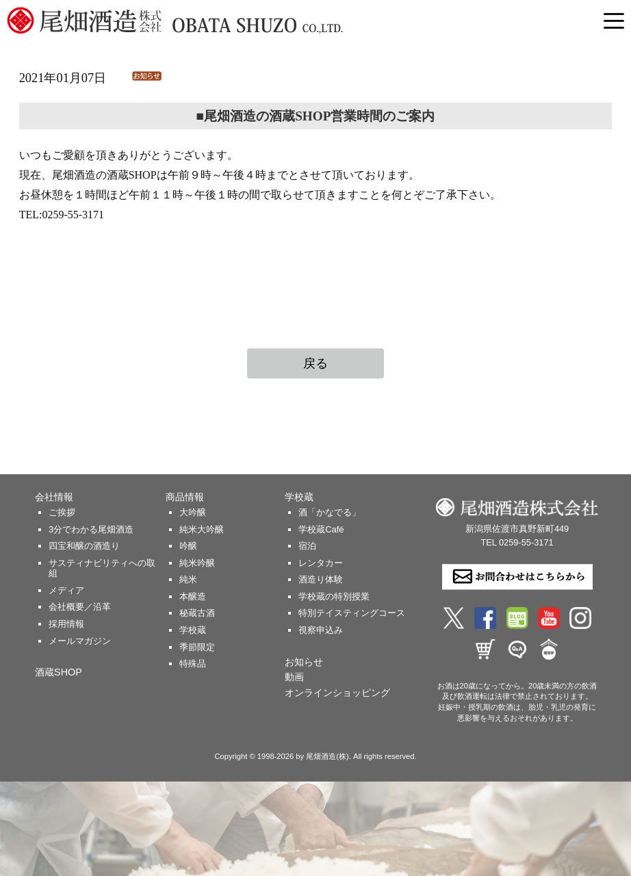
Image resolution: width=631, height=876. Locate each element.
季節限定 (197, 647)
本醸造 (192, 596)
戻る (315, 363)
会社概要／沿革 (80, 607)
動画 (294, 676)
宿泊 (307, 546)
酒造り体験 (320, 579)
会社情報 (54, 496)
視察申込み (320, 630)
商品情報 (185, 496)
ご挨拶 (62, 512)
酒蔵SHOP (58, 672)
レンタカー (320, 563)
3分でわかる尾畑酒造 (91, 529)
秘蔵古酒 (197, 613)
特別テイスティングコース (351, 613)
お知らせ (304, 661)
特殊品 (192, 663)
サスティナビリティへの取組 (102, 568)
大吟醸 (192, 512)
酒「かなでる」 (329, 512)
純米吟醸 (197, 563)
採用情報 (66, 624)
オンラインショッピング (337, 692)
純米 (188, 579)
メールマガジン (80, 641)
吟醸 (188, 546)
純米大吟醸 (201, 529)
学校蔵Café (321, 529)
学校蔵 (192, 630)
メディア (66, 590)
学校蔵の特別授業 (334, 596)
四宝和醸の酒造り (84, 546)
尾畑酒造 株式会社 (212, 20)
